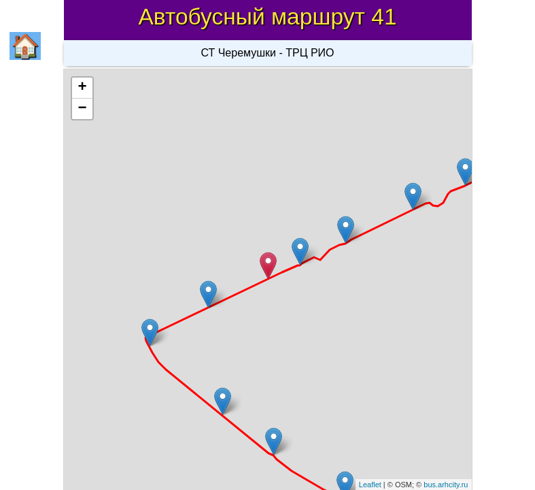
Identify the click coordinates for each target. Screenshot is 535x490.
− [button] (81, 109)
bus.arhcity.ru (446, 484)
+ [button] (81, 88)
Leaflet (370, 484)
